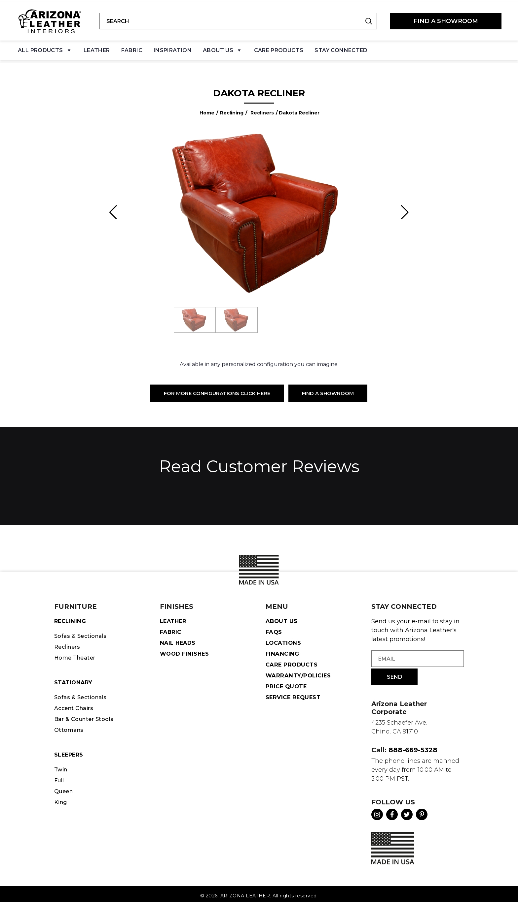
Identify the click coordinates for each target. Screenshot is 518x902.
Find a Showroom (328, 389)
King (61, 800)
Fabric (131, 48)
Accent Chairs (75, 705)
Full (59, 778)
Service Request (294, 694)
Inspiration (173, 48)
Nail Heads (178, 639)
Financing (283, 650)
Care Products (279, 48)
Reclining (231, 108)
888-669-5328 (412, 746)
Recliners (262, 108)
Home (207, 108)
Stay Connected (340, 48)
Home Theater (76, 654)
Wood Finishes (185, 650)
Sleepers (69, 752)
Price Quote (287, 683)
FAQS (274, 628)
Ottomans (69, 727)
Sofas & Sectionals (82, 632)
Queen (64, 789)
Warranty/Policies (299, 672)
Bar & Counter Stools (86, 716)
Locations (284, 639)
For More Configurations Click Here (217, 389)
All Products (45, 49)
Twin (61, 767)
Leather (97, 48)
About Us (222, 49)
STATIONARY (74, 679)
